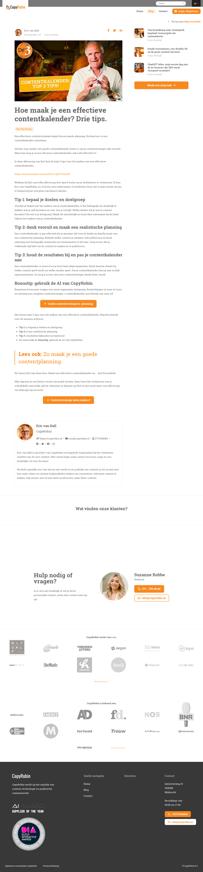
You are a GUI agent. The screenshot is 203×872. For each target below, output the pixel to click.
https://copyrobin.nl (49, 438)
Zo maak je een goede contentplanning (58, 357)
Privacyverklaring (51, 865)
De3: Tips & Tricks (24, 129)
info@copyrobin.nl (152, 598)
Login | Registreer (188, 11)
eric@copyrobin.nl (77, 438)
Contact (163, 11)
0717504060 (100, 438)
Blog (151, 11)
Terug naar (184, 21)
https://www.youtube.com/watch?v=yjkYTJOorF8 (42, 174)
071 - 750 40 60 (149, 589)
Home (139, 11)
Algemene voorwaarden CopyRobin (21, 865)
